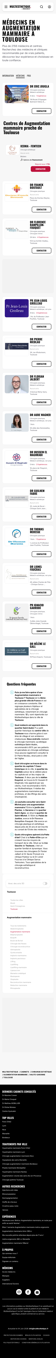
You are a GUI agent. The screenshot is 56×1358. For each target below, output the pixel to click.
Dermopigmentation (10, 1198)
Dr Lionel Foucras (36, 568)
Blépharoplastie (16, 935)
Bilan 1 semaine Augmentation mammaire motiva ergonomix (25, 1227)
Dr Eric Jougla (39, 86)
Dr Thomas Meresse (37, 530)
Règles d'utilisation (33, 1335)
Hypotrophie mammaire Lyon (13, 1152)
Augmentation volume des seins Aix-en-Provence (21, 1176)
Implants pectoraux (17, 958)
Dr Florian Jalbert (37, 377)
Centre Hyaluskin (9, 1111)
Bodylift (13, 938)
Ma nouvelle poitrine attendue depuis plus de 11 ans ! (23, 1235)
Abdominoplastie (17, 929)
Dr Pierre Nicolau (36, 340)
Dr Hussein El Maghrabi (38, 453)
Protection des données (13, 1335)
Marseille (5, 1133)
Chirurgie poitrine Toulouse (13, 1180)
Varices (5, 1210)
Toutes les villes (16, 900)
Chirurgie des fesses (18, 944)
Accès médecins (8, 1272)
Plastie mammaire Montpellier (14, 1168)
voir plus (48, 309)
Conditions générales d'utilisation (36, 1342)
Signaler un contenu (10, 1261)
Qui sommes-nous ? (10, 1253)
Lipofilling (14, 964)
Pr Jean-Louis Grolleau (38, 301)
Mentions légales (36, 1339)
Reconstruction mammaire (20, 982)
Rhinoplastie (15, 988)
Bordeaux (6, 1137)
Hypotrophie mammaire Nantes (14, 1172)
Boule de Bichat (16, 941)
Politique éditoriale (11, 1342)
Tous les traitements (18, 926)
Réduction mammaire (18, 985)
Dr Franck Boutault (36, 186)
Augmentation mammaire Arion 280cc (17, 1231)
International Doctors (10, 1284)
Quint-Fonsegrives (17, 906)
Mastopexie (15, 976)
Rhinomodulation (9, 1194)
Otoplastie (14, 979)
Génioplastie (15, 949)
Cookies (46, 1335)
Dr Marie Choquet (9, 1099)
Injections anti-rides (10, 1190)
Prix (29, 75)
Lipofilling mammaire (18, 967)
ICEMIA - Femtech (30, 146)
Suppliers (6, 1280)
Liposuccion (15, 970)
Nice (4, 1130)
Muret (12, 903)
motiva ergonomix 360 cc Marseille (16, 1239)
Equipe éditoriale (8, 1257)
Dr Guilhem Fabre (37, 492)
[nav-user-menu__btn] (49, 6)
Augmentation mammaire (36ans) (15, 1243)
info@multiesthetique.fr (38, 1329)
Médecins (20, 75)
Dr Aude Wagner (40, 415)
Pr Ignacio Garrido (37, 606)
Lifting (12, 961)
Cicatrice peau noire (10, 1206)
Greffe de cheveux (9, 1202)
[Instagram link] (19, 1293)
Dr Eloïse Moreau (9, 1107)
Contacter (42, 110)
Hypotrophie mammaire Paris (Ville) (16, 1148)
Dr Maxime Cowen (9, 1095)
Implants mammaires (18, 955)
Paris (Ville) (6, 1122)
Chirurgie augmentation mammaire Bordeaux (19, 1164)
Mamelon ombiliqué (18, 973)
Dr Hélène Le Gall (38, 645)
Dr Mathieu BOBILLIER (11, 1103)
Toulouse (14, 909)
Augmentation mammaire (20, 932)
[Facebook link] (28, 1293)
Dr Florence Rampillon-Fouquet (38, 225)
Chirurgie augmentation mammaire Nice (18, 1156)
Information (8, 75)
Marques (5, 1276)
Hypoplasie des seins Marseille (14, 1160)
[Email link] (37, 1292)
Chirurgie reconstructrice (20, 947)
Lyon (4, 1126)
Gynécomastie (16, 952)
